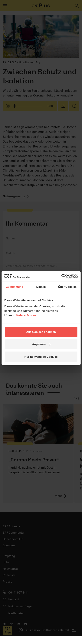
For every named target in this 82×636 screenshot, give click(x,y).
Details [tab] (41, 286)
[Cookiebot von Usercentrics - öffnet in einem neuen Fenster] (61, 276)
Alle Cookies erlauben (41, 331)
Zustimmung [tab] (14, 286)
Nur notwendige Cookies (41, 356)
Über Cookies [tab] (67, 286)
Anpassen (41, 344)
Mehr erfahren (26, 315)
